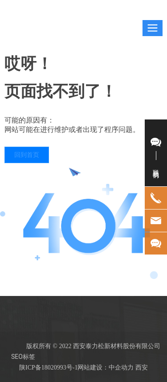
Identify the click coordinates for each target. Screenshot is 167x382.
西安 (141, 367)
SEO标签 (23, 356)
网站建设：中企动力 (105, 367)
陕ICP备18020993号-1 (48, 367)
